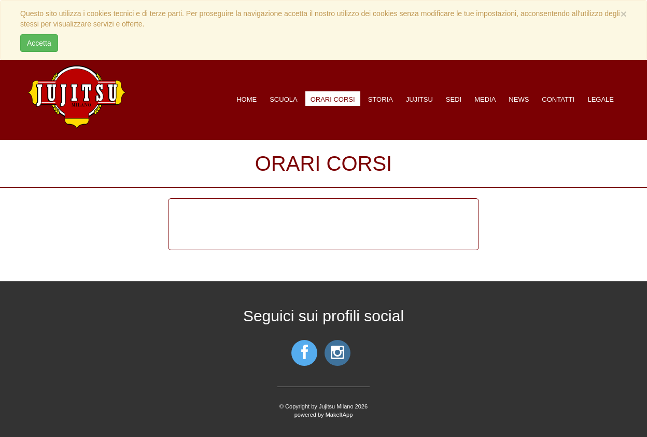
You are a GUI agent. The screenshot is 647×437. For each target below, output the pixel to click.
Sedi (453, 99)
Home (246, 99)
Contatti (558, 99)
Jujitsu (419, 99)
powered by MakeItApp (323, 415)
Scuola (283, 99)
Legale (600, 99)
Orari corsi (333, 99)
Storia (380, 99)
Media (485, 99)
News (519, 99)
